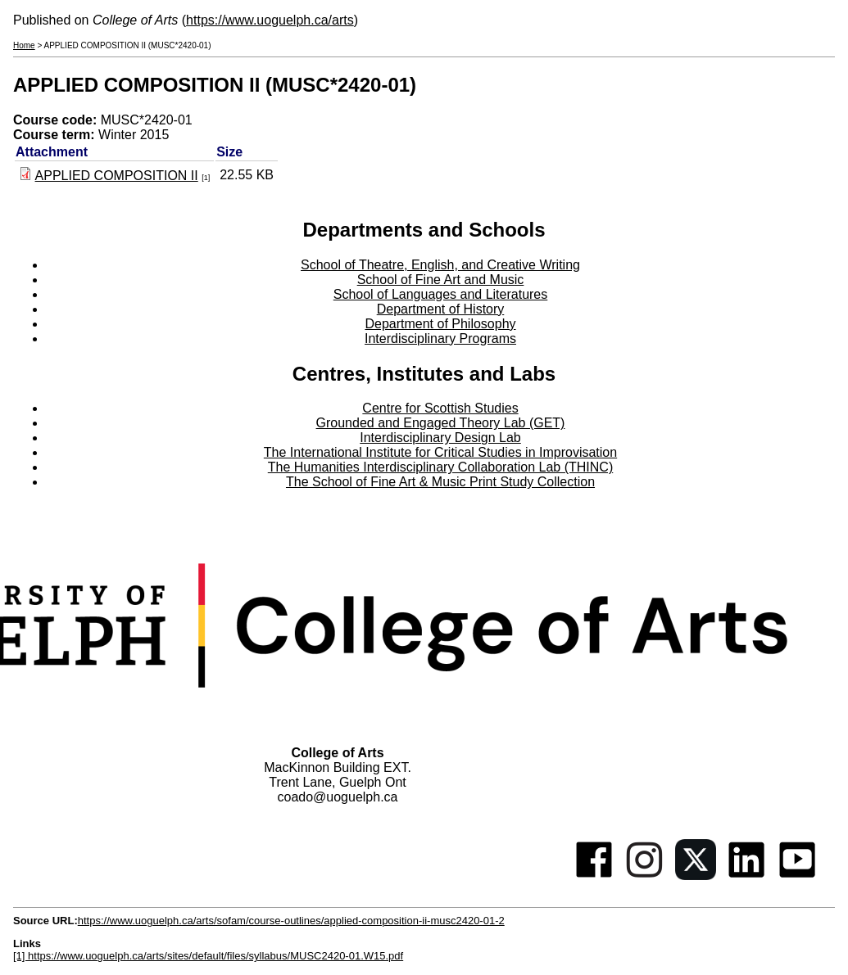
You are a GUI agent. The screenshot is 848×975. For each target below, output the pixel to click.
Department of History (441, 309)
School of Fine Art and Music (440, 280)
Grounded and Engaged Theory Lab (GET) (440, 423)
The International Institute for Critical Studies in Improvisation (440, 452)
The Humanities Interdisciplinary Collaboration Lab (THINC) (441, 467)
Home (24, 45)
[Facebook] (594, 875)
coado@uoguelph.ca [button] (337, 797)
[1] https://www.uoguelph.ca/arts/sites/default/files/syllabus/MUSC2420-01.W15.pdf (208, 956)
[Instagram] (644, 875)
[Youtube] (797, 875)
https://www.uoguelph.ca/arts (270, 20)
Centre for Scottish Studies (440, 408)
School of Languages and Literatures (440, 294)
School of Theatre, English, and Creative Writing (440, 265)
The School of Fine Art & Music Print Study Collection (440, 482)
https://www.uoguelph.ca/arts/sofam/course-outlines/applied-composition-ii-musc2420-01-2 (291, 920)
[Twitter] (695, 875)
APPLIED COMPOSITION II (116, 176)
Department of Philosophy (440, 324)
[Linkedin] (746, 875)
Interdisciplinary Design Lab (440, 438)
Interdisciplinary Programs (440, 338)
